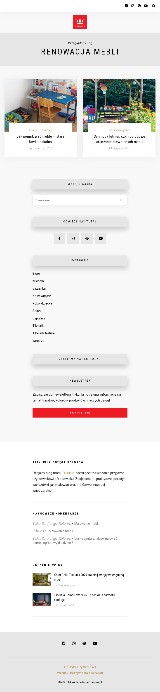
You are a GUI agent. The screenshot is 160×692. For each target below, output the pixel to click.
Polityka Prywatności (80, 667)
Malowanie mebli (86, 523)
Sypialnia (39, 318)
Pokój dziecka (40, 130)
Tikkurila (39, 326)
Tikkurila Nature (44, 333)
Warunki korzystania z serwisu (80, 673)
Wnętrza (39, 340)
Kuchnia (38, 281)
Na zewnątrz (119, 130)
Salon (37, 311)
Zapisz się (80, 412)
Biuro (36, 273)
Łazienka (39, 288)
